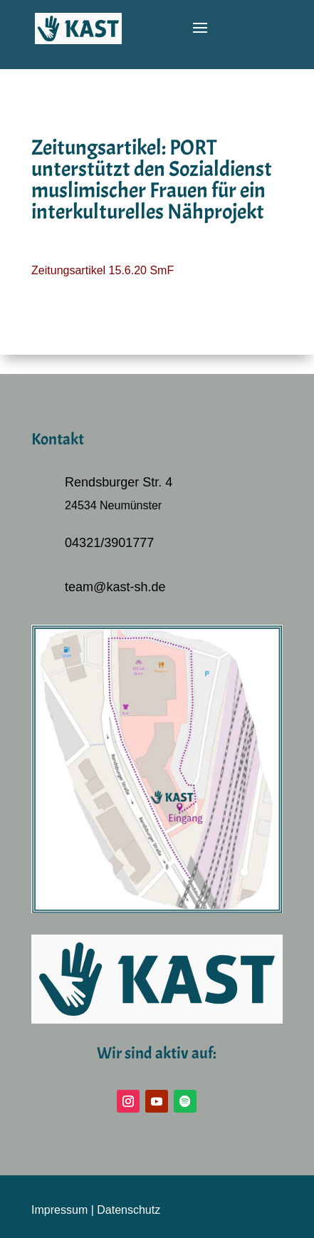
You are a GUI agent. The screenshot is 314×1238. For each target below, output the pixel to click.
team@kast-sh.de (115, 587)
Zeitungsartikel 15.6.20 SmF (102, 270)
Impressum (59, 1210)
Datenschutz (128, 1210)
